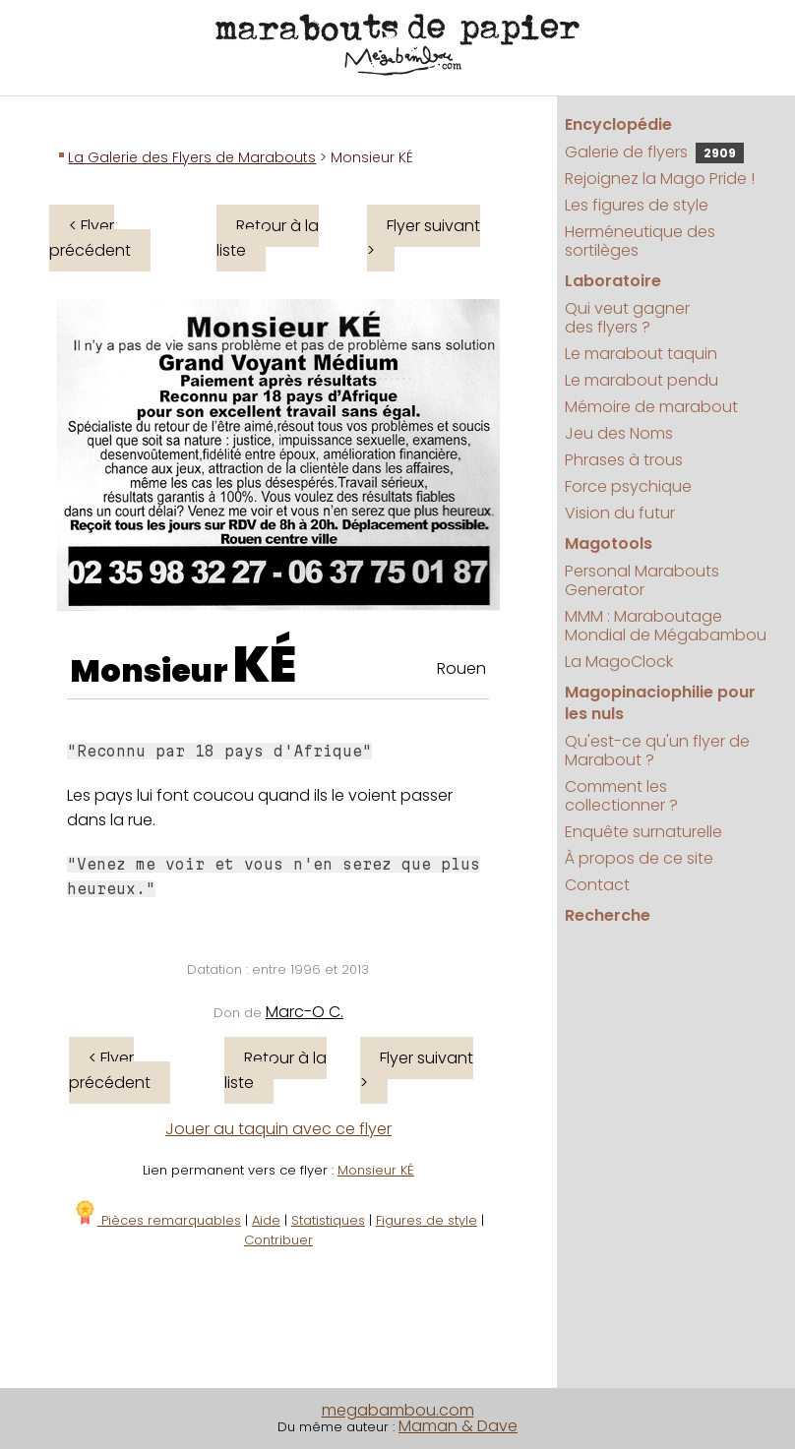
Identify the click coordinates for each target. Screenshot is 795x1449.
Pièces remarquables (157, 1220)
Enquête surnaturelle (643, 831)
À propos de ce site (639, 858)
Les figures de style (636, 205)
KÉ (264, 665)
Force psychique (628, 486)
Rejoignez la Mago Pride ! (660, 178)
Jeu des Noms (619, 433)
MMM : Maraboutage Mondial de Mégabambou (665, 625)
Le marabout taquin (641, 353)
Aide (266, 1220)
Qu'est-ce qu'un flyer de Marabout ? (657, 750)
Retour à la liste (267, 238)
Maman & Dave (458, 1426)
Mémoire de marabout (651, 406)
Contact (597, 885)
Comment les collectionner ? (621, 795)
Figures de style (426, 1220)
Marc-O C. (304, 1011)
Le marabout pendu (641, 380)
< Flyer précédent (90, 238)
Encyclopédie (618, 124)
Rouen (461, 668)
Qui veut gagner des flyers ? (627, 317)
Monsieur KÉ (375, 1170)
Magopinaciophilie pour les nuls (660, 703)
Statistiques (328, 1220)
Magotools (608, 543)
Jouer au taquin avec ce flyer (278, 1128)
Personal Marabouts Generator (642, 580)
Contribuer (278, 1240)
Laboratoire (613, 281)
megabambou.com (398, 1410)
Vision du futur (620, 513)
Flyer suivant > (423, 238)
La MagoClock (619, 661)
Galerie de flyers (654, 152)
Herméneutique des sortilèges (640, 241)
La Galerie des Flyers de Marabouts (192, 157)
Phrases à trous (624, 460)
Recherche (607, 915)
